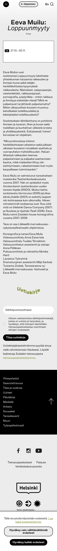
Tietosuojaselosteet (20, 462)
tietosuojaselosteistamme (19, 358)
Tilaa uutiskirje (16, 337)
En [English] (47, 4)
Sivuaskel (9, 411)
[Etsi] (52, 4)
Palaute (41, 462)
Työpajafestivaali (13, 425)
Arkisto (7, 406)
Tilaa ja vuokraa (12, 388)
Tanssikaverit (11, 416)
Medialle (8, 402)
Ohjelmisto (28, 4)
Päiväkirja (9, 397)
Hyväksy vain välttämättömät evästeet (28, 531)
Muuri (6, 421)
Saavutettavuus (13, 383)
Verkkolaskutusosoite (28, 466)
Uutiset (7, 392)
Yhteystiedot (11, 378)
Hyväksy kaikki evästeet (28, 542)
